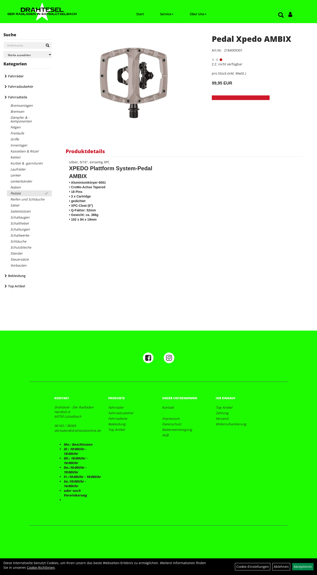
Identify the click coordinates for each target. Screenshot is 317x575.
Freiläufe (17, 133)
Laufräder (18, 169)
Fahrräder (16, 76)
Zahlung (222, 413)
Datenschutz (172, 424)
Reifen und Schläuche (27, 199)
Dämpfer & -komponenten (21, 119)
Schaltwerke (19, 235)
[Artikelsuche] (281, 15)
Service (166, 14)
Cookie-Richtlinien (41, 567)
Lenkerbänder (21, 181)
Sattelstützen (20, 211)
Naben (15, 187)
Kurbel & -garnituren (26, 163)
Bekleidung (16, 276)
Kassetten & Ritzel (24, 151)
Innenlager (18, 145)
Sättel (14, 205)
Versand (222, 418)
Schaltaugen (20, 217)
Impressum (171, 418)
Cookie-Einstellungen (252, 566)
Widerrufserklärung (231, 424)
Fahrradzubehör (20, 86)
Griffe (14, 139)
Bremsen (17, 111)
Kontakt (168, 407)
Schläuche (18, 241)
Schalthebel (19, 223)
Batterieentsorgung (177, 429)
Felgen (15, 127)
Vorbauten (18, 265)
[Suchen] (47, 45)
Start (140, 14)
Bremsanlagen (21, 105)
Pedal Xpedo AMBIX (251, 38)
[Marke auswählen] (27, 54)
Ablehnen (281, 566)
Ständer (16, 253)
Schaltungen (20, 229)
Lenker (15, 175)
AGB (165, 435)
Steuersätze (19, 259)
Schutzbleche (20, 247)
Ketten (15, 157)
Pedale (15, 193)
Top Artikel (16, 286)
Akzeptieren (303, 566)
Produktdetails (85, 151)
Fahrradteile (17, 97)
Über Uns (198, 14)
